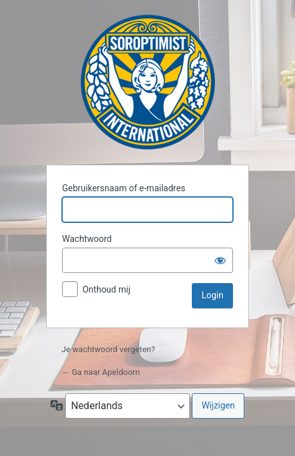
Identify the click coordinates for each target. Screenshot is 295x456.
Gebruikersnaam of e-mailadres (123, 188)
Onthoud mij (106, 289)
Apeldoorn (147, 82)
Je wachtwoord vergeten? (108, 349)
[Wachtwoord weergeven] (220, 260)
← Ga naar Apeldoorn (100, 372)
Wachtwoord (86, 239)
